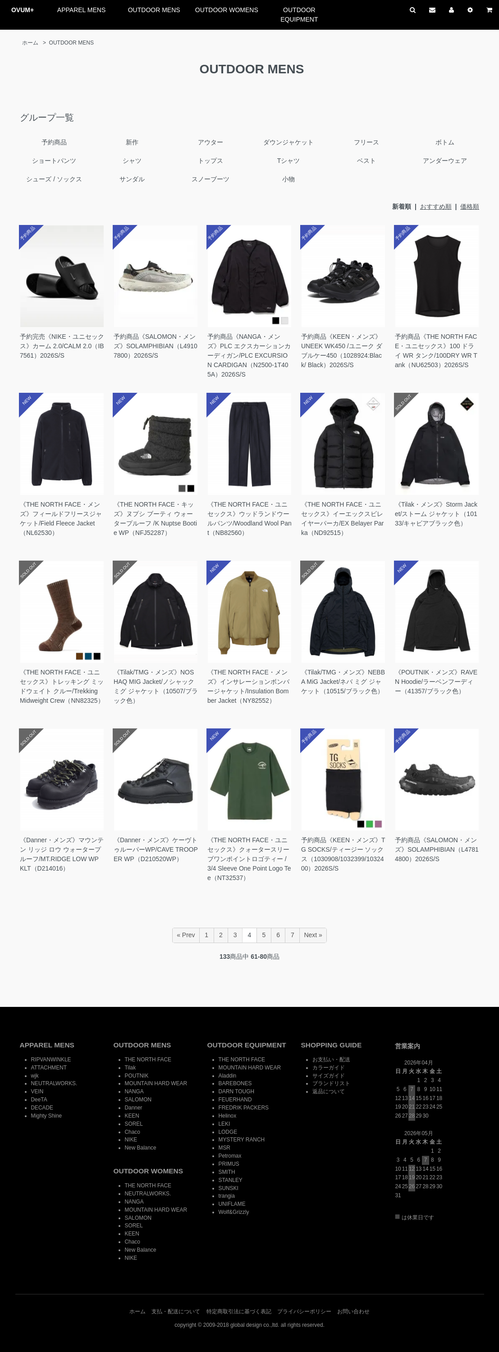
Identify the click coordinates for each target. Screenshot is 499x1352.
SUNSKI (228, 1188)
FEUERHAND (235, 1099)
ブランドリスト (331, 1083)
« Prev (186, 935)
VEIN (37, 1091)
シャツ (132, 160)
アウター (210, 142)
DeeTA (39, 1099)
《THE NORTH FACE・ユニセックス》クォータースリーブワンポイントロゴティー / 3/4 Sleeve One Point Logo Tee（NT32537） (249, 858)
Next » (313, 935)
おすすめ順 (436, 206)
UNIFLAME (232, 1204)
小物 (288, 179)
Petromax (230, 1156)
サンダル (132, 179)
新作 (132, 142)
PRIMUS (229, 1164)
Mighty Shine (46, 1116)
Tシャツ (288, 160)
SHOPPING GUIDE (331, 1045)
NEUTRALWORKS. (54, 1083)
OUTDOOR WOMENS (226, 9)
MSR (224, 1148)
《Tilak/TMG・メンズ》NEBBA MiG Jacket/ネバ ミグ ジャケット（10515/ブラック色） (343, 682)
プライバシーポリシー (304, 1311)
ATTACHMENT (49, 1068)
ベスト (366, 160)
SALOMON (138, 1099)
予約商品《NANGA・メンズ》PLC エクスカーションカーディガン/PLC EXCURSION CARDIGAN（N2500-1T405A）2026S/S (249, 355)
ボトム (444, 142)
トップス (210, 160)
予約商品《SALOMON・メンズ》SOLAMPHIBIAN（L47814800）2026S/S (437, 849)
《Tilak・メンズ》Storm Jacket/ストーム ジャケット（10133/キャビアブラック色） (436, 514)
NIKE (131, 1139)
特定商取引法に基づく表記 (238, 1311)
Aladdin (228, 1076)
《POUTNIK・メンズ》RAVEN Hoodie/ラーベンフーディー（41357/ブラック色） (436, 682)
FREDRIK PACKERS (244, 1108)
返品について (328, 1091)
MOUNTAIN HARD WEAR (156, 1083)
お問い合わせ (353, 1311)
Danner (133, 1108)
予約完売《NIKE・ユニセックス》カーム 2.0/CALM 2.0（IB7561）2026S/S (62, 346)
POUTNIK (137, 1076)
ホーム (30, 43)
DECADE (42, 1108)
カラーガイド (328, 1068)
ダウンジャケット (288, 142)
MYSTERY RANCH (242, 1139)
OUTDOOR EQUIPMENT (299, 14)
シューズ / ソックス (54, 179)
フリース (366, 142)
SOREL (134, 1124)
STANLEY (231, 1180)
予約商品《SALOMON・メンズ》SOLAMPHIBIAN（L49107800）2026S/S (155, 346)
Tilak (130, 1068)
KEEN (132, 1116)
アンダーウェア (445, 160)
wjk (35, 1076)
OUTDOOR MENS (154, 9)
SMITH (227, 1172)
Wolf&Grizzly (234, 1212)
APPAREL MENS (81, 9)
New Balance (140, 1148)
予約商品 (54, 142)
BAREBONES (235, 1083)
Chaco (132, 1132)
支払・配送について (175, 1311)
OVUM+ (22, 9)
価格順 (469, 206)
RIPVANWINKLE (51, 1059)
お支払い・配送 (331, 1059)
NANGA (134, 1091)
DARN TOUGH (237, 1091)
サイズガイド (328, 1076)
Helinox (228, 1116)
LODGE (228, 1132)
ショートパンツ (54, 160)
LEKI (224, 1124)
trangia (227, 1196)
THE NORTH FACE (148, 1059)
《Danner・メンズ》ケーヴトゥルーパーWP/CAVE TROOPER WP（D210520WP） (156, 849)
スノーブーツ (210, 179)
